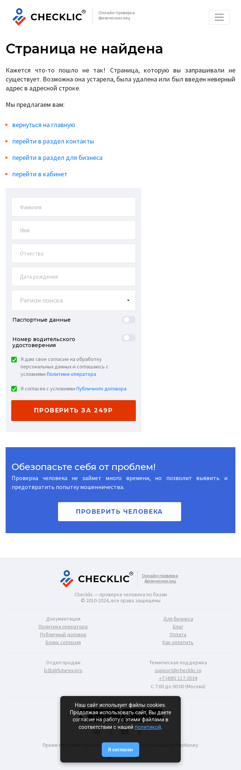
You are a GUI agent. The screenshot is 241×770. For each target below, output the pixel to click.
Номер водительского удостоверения (43, 342)
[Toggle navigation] (219, 17)
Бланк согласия (63, 642)
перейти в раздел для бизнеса (57, 157)
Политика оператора (63, 626)
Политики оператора (71, 374)
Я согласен (120, 749)
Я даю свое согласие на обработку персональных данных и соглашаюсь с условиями (65, 366)
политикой (148, 727)
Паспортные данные (41, 320)
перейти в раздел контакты (53, 141)
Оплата (178, 634)
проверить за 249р (73, 410)
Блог (178, 626)
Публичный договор (63, 634)
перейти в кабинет (39, 174)
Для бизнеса (178, 618)
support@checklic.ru (178, 670)
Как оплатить (177, 642)
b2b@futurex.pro (63, 670)
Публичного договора (101, 388)
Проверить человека (119, 511)
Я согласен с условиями (73, 388)
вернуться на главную (43, 124)
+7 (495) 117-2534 (178, 678)
